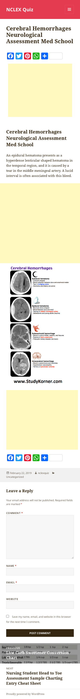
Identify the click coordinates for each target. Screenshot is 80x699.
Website (12, 599)
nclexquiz (43, 473)
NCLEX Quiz (19, 9)
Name (11, 566)
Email (11, 582)
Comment (14, 513)
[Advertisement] (40, 90)
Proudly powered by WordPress (25, 694)
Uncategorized (15, 477)
